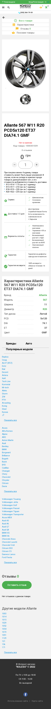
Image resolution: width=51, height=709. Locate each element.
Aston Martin (7, 440)
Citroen (5, 483)
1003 (4, 613)
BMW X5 (5, 533)
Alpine (4, 434)
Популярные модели (19, 349)
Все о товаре (25, 20)
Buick (4, 462)
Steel (4, 409)
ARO (4, 437)
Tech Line (6, 381)
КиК (4, 378)
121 (3, 641)
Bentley (5, 446)
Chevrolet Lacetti (9, 542)
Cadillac (5, 468)
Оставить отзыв (16, 585)
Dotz (4, 366)
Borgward (6, 452)
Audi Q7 (5, 527)
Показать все (10, 420)
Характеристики (25, 24)
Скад (4, 360)
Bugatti (5, 458)
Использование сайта (18, 701)
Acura (4, 428)
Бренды (11, 343)
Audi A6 (5, 523)
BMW (4, 449)
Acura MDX (7, 517)
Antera (5, 375)
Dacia (4, 486)
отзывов (27, 150)
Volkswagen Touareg (11, 499)
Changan (6, 471)
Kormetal (6, 384)
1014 (4, 616)
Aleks (4, 390)
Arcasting (6, 403)
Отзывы (25, 28)
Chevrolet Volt (8, 545)
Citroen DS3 (7, 548)
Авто (29, 343)
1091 (4, 635)
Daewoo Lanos (8, 554)
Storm (5, 393)
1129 (4, 638)
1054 (4, 629)
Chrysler (5, 480)
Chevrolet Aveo (9, 539)
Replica (5, 357)
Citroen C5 (6, 551)
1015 (4, 620)
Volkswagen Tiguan (10, 511)
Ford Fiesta (7, 557)
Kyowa (5, 412)
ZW (3, 397)
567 (45, 299)
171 (3, 647)
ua (48, 2)
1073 (4, 632)
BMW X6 (5, 536)
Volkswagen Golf (9, 505)
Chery (4, 474)
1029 (4, 623)
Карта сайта (37, 701)
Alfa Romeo (7, 431)
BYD (4, 465)
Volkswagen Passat (11, 508)
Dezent (5, 372)
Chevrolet (6, 477)
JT (3, 415)
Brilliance (6, 455)
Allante (43, 295)
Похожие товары (25, 32)
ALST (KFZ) (7, 363)
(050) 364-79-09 (26, 12)
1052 (4, 626)
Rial (3, 369)
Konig (4, 406)
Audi (4, 443)
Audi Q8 (5, 530)
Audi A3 (5, 520)
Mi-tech (5, 387)
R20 (45, 309)
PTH (4, 400)
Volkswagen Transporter (13, 514)
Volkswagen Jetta (10, 502)
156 (3, 644)
